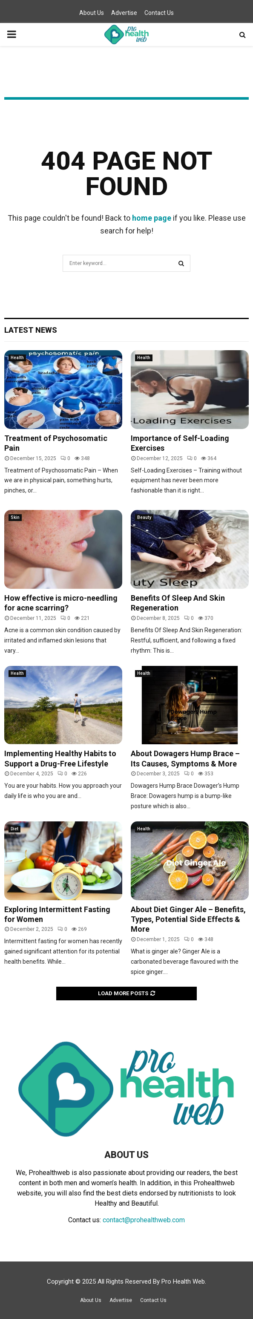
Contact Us (159, 12)
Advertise (124, 12)
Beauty (144, 517)
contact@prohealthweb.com (144, 1220)
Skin (15, 517)
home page (151, 217)
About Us (91, 12)
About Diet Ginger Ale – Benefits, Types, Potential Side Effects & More (188, 919)
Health (17, 357)
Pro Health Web (183, 1281)
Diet (14, 829)
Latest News (30, 329)
